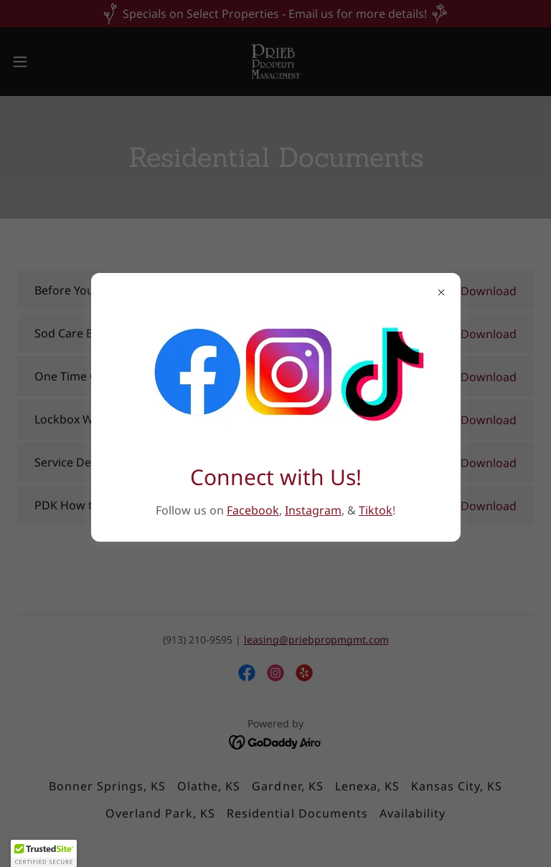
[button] (44, 853)
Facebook (253, 510)
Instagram (313, 510)
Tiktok (375, 510)
